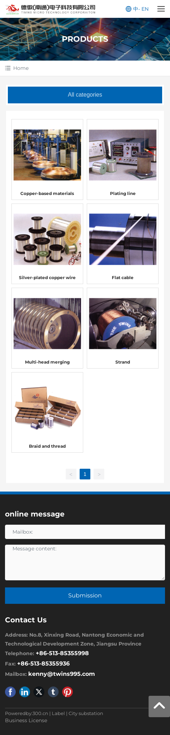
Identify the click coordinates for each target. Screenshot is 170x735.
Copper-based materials (47, 193)
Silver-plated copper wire (47, 277)
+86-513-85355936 (43, 663)
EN (145, 9)
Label (58, 713)
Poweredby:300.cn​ (26, 713)
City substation (86, 713)
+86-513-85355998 (62, 653)
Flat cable (123, 277)
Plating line (123, 193)
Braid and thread (47, 446)
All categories (85, 95)
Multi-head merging (47, 362)
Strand (122, 362)
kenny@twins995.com (61, 673)
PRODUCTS (85, 39)
